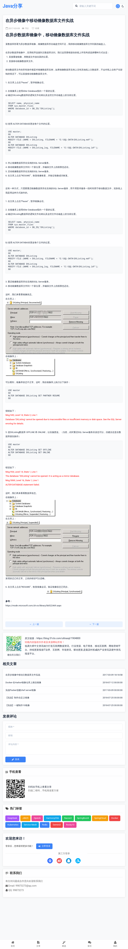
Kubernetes (13, 824)
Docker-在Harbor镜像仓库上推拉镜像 (23, 682)
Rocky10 (70, 824)
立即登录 (44, 846)
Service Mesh (30, 824)
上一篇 (34, 624)
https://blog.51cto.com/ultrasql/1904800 (58, 638)
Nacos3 (68, 818)
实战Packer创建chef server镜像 (21, 690)
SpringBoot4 (83, 818)
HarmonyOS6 (52, 818)
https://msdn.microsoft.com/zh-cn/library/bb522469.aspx (33, 605)
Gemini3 (57, 824)
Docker (114, 818)
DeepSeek (12, 818)
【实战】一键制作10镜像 (18, 705)
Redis (44, 824)
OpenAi (37, 818)
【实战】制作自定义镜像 (17, 697)
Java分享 (12, 6)
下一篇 (94, 624)
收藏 (35, 28)
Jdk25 (25, 818)
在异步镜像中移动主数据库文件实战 (23, 675)
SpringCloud (100, 818)
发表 (15, 759)
